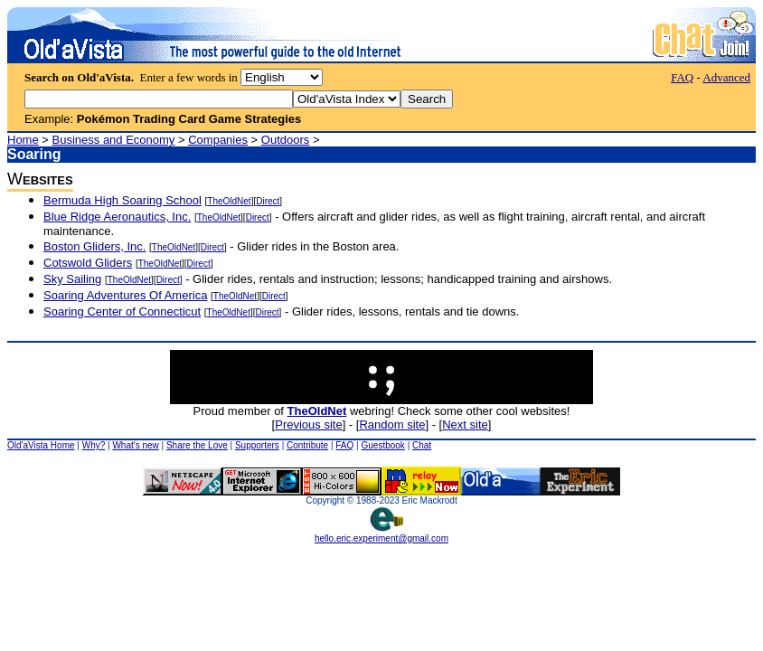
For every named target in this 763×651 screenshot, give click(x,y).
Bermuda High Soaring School (122, 200)
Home (23, 139)
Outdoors (285, 139)
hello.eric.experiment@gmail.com (381, 534)
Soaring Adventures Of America (125, 295)
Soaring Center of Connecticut (122, 311)
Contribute (307, 445)
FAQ (682, 77)
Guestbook (382, 445)
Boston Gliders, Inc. (94, 246)
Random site (392, 424)
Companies (218, 139)
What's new (135, 445)
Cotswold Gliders (87, 262)
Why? (94, 445)
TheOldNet (228, 201)
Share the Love (197, 445)
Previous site (308, 424)
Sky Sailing (72, 279)
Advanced (726, 77)
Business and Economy (113, 139)
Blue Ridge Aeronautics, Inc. (117, 216)
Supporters (257, 445)
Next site (465, 424)
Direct (267, 201)
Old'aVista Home (41, 445)
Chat (421, 445)
